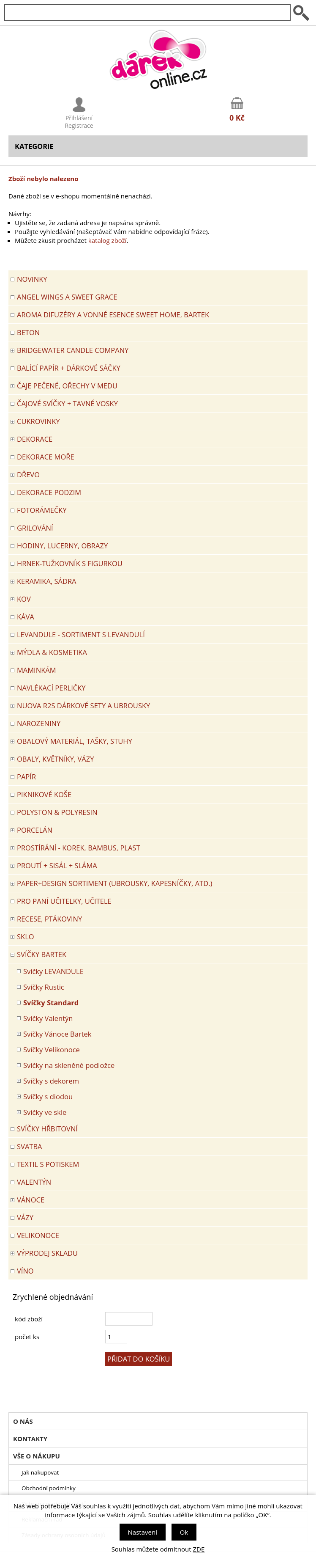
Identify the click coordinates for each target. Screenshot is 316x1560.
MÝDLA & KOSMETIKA (52, 652)
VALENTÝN (34, 1182)
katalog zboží (107, 240)
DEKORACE (34, 439)
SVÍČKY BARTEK (41, 954)
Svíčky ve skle (44, 1112)
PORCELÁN (34, 830)
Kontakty (30, 1438)
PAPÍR (26, 776)
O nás (23, 1421)
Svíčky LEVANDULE (53, 971)
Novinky (32, 279)
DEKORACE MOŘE (45, 457)
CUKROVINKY (38, 421)
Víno (25, 1271)
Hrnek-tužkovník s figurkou (70, 563)
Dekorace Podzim (49, 492)
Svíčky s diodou (48, 1096)
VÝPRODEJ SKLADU (47, 1253)
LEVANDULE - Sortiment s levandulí (81, 634)
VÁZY (25, 1217)
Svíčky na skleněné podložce (68, 1065)
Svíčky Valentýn (48, 1018)
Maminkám (36, 670)
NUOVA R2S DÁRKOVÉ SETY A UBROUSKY (83, 705)
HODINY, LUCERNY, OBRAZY (62, 545)
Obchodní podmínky (49, 1488)
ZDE (199, 1549)
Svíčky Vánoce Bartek (57, 1034)
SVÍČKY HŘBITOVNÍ (47, 1129)
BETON (28, 332)
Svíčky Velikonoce (51, 1049)
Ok (184, 1532)
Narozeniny (38, 723)
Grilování (35, 528)
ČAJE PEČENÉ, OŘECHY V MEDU (67, 386)
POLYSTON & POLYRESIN (57, 812)
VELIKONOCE (38, 1235)
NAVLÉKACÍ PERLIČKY (51, 688)
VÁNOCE (30, 1200)
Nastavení (142, 1532)
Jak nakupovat (40, 1472)
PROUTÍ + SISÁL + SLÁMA (57, 865)
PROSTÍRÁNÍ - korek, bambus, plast (78, 848)
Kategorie (34, 146)
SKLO (25, 936)
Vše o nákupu (36, 1456)
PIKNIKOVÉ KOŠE (44, 794)
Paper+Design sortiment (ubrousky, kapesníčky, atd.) (114, 883)
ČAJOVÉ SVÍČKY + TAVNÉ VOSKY (67, 403)
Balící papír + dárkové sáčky (68, 368)
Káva (25, 617)
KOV (24, 599)
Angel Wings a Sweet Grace (67, 297)
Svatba (29, 1146)
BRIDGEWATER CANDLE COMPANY (72, 350)
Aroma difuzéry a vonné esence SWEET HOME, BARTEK (113, 314)
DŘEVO (28, 474)
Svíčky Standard (51, 1002)
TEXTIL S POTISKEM (48, 1164)
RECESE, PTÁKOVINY (49, 919)
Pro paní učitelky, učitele (64, 901)
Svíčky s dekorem (51, 1081)
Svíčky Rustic (43, 987)
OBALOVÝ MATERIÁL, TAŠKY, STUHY (74, 741)
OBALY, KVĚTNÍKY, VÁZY (55, 759)
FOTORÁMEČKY (42, 510)
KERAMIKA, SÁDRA (46, 581)
